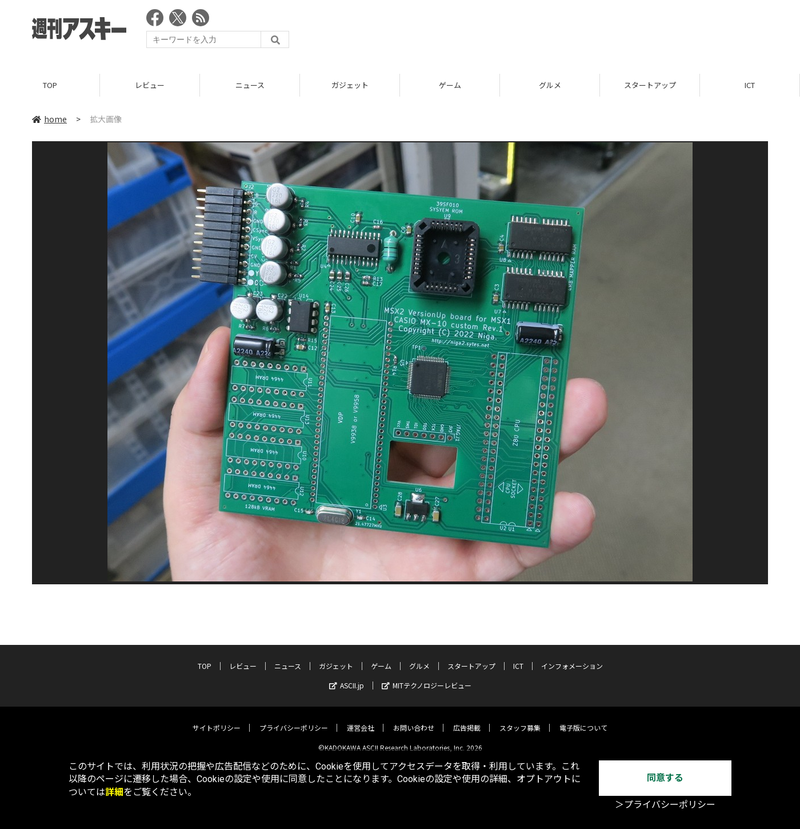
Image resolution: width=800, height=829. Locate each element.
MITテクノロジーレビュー (426, 676)
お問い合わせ (413, 719)
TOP (50, 85)
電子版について (583, 719)
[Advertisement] (560, 31)
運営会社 (360, 719)
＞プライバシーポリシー (665, 804)
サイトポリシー (217, 719)
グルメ (550, 85)
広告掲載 (467, 719)
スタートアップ (650, 85)
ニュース (250, 85)
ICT (750, 85)
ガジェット (350, 85)
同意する (665, 777)
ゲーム (450, 85)
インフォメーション (572, 657)
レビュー (150, 85)
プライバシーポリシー (293, 719)
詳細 (114, 792)
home (49, 119)
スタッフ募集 (520, 719)
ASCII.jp (346, 676)
